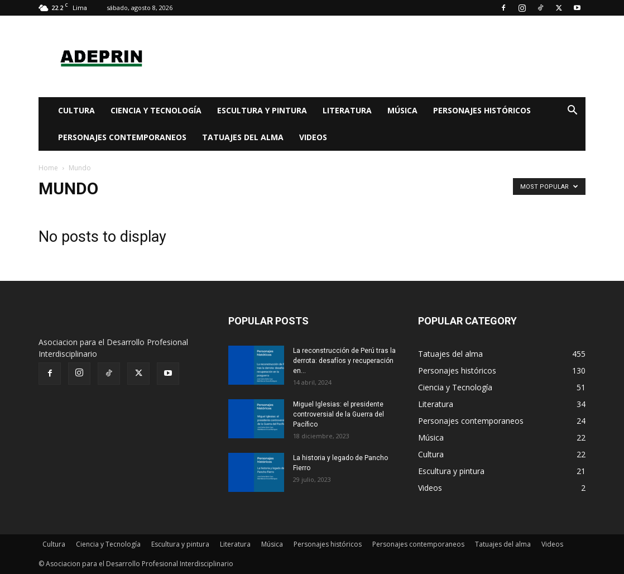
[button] (572, 111)
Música (402, 110)
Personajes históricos (482, 110)
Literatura (347, 110)
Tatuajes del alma (243, 137)
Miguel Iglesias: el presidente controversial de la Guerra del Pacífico (338, 414)
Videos (313, 137)
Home (48, 168)
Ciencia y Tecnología (156, 110)
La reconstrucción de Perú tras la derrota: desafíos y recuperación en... (344, 361)
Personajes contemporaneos (122, 137)
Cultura (76, 110)
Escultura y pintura (262, 110)
